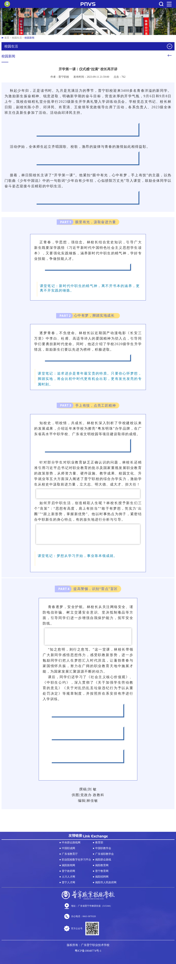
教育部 (99, 842)
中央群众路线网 (71, 842)
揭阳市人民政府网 (105, 882)
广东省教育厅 (70, 853)
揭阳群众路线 (103, 859)
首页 (6, 37)
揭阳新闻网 (68, 865)
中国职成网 (68, 848)
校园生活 (17, 37)
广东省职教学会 (104, 853)
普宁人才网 (68, 882)
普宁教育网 (101, 871)
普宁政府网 (68, 871)
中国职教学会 (103, 848)
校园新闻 (29, 37)
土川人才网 (68, 876)
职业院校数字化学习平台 (76, 859)
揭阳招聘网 (101, 876)
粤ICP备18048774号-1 (88, 950)
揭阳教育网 (101, 865)
